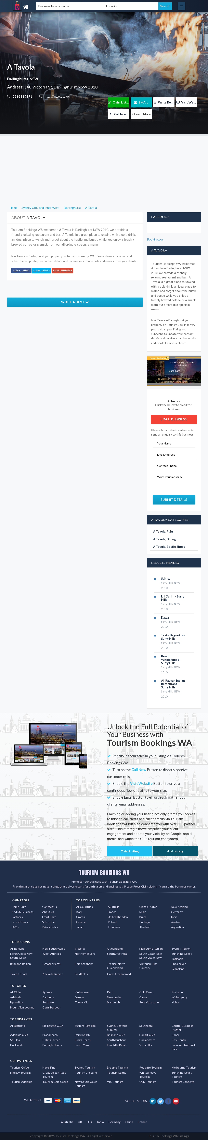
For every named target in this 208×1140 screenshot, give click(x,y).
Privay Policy (50, 927)
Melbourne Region (151, 948)
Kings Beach (83, 1040)
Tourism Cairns (116, 1072)
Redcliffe (48, 1002)
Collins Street (51, 1040)
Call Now (118, 114)
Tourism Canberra (183, 1081)
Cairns (143, 997)
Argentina (177, 927)
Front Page (49, 917)
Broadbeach (50, 1034)
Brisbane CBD (116, 1034)
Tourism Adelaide (21, 1081)
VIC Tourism (115, 1081)
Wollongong (179, 997)
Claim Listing (118, 102)
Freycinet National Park (183, 1047)
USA (89, 1122)
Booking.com (155, 239)
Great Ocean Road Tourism (54, 1074)
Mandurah (113, 1002)
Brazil (142, 917)
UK (80, 1122)
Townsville (81, 1002)
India (174, 917)
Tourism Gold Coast (55, 1081)
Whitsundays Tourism (147, 1074)
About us (48, 912)
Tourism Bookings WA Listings (168, 1136)
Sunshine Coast (182, 953)
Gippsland (178, 969)
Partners (17, 917)
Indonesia (114, 927)
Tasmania (177, 958)
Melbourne (82, 992)
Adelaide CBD (19, 1034)
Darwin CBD (82, 1034)
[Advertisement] (104, 164)
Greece (81, 922)
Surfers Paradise (85, 1025)
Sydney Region (181, 948)
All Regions (17, 948)
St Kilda (15, 1040)
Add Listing (175, 851)
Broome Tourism (117, 1067)
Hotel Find (48, 1067)
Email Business (62, 270)
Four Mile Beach (117, 1045)
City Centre (179, 1040)
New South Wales (53, 948)
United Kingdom (118, 917)
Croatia (81, 917)
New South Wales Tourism (86, 1083)
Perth (110, 992)
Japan (79, 927)
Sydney (47, 992)
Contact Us (49, 906)
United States (148, 906)
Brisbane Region (20, 963)
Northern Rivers (85, 953)
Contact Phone (167, 465)
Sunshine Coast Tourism (182, 1074)
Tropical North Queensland (116, 966)
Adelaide (15, 997)
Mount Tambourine (22, 1007)
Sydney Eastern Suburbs (117, 1027)
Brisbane (177, 992)
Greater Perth (51, 963)
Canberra (48, 997)
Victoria (80, 948)
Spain (142, 912)
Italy (79, 912)
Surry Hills (145, 1045)
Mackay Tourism (20, 1072)
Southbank (146, 1025)
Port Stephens (84, 963)
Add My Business (23, 912)
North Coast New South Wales (21, 955)
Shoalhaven (179, 963)
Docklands (16, 1045)
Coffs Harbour (51, 1007)
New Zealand (179, 906)
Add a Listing (21, 270)
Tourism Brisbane (86, 1072)
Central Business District (182, 1027)
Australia (113, 906)
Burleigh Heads (52, 1045)
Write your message (170, 477)
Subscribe (48, 922)
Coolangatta (147, 1040)
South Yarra (82, 1045)
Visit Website (186, 102)
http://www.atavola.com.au (62, 96)
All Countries (84, 906)
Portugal (144, 922)
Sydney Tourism (85, 1067)
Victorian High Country (148, 966)
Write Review (164, 102)
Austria (175, 922)
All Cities (16, 992)
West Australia (52, 953)
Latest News (20, 922)
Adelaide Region (52, 974)
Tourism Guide (19, 1067)
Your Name (164, 443)
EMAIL (141, 102)
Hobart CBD (147, 1034)
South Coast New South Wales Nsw (150, 955)
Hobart (176, 1002)
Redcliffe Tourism (150, 1067)
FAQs (15, 927)
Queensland (115, 948)
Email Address (166, 454)
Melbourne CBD (52, 1025)
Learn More (141, 114)
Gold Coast (146, 992)
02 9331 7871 (22, 96)
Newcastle (114, 997)
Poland (112, 922)
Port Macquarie (149, 1002)
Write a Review (75, 302)
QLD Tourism (147, 1081)
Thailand (144, 927)
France (112, 912)
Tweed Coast (18, 974)
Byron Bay (16, 1002)
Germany (177, 912)
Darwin (79, 997)
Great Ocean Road (119, 974)
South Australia (117, 953)
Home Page (19, 906)
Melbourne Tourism (184, 1067)
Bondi (175, 1034)
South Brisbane (117, 1040)
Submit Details (173, 500)
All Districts (17, 1025)
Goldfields (81, 974)
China (129, 1122)
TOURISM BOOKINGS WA (104, 872)
